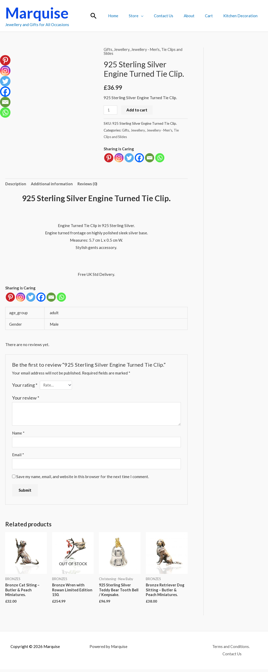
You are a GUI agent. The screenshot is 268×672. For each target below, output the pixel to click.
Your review (25, 398)
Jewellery (122, 49)
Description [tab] (16, 183)
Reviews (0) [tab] (89, 183)
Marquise (37, 13)
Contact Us (172, 15)
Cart (213, 15)
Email (18, 456)
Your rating (24, 385)
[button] (109, 16)
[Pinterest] (10, 297)
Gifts (108, 49)
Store (145, 15)
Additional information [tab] (53, 183)
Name (18, 433)
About (195, 15)
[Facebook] (41, 297)
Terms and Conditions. (230, 649)
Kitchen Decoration (242, 15)
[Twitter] (30, 297)
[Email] (51, 297)
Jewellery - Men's (147, 49)
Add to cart (137, 109)
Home (127, 15)
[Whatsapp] (61, 297)
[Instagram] (20, 297)
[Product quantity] (111, 109)
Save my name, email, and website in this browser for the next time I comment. (82, 478)
